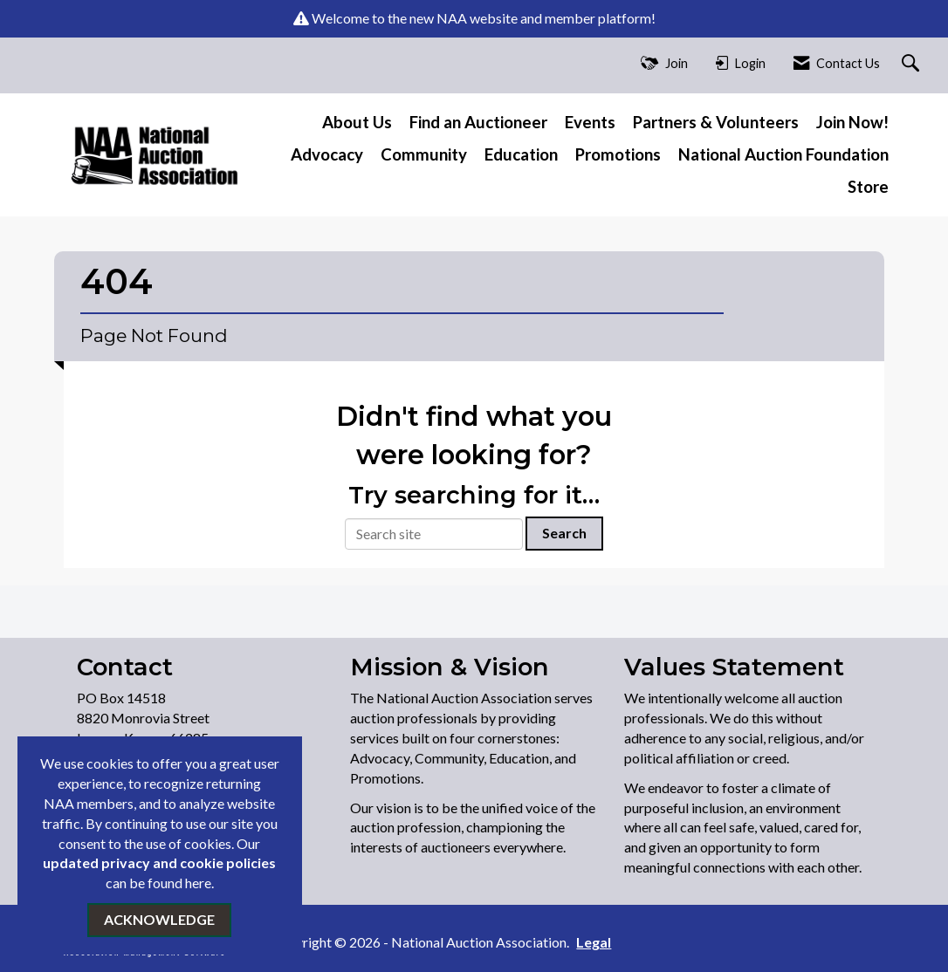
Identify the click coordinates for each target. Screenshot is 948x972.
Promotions (618, 154)
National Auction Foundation (783, 154)
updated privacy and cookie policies (159, 862)
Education (521, 154)
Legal (593, 942)
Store (868, 186)
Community (424, 154)
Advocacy (327, 154)
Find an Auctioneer (478, 122)
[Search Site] (913, 64)
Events (590, 122)
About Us (357, 122)
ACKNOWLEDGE (159, 919)
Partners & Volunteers (716, 122)
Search (564, 532)
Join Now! (852, 122)
